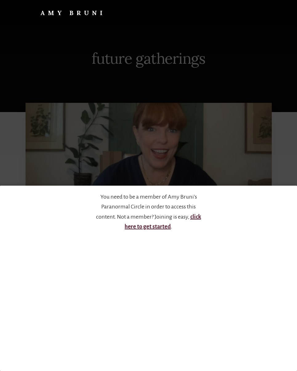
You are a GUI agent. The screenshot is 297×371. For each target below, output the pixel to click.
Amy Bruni (73, 13)
